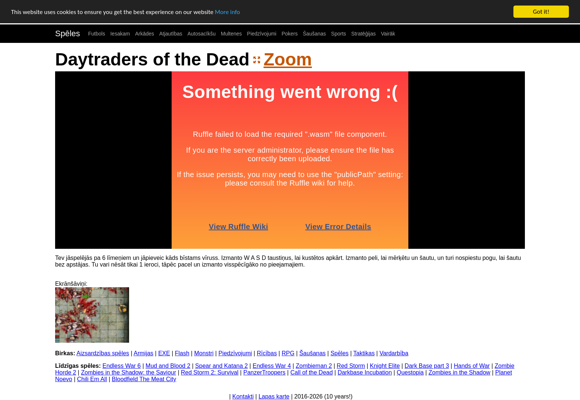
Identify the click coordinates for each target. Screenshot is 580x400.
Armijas (143, 353)
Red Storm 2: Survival (210, 372)
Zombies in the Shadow (459, 372)
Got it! (541, 12)
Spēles (67, 33)
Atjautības (170, 34)
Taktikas (364, 353)
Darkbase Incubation (365, 372)
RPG (287, 353)
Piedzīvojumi (261, 34)
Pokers (289, 34)
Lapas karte (274, 396)
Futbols (96, 34)
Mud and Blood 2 (168, 366)
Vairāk (388, 34)
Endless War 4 (272, 366)
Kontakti (243, 396)
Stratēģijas (363, 34)
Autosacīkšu (202, 34)
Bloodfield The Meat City (144, 379)
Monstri (203, 353)
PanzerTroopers (264, 372)
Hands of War (472, 366)
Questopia (410, 372)
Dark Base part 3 (427, 366)
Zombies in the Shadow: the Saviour (128, 372)
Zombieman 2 (314, 366)
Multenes (231, 34)
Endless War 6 (121, 366)
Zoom (288, 59)
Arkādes (144, 34)
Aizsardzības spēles (103, 353)
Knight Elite (385, 366)
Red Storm (351, 366)
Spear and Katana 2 (221, 366)
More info (227, 12)
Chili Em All (92, 379)
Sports (338, 34)
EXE (164, 353)
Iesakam (120, 34)
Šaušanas (314, 34)
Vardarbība (394, 353)
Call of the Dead (311, 372)
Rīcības (267, 353)
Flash (182, 353)
